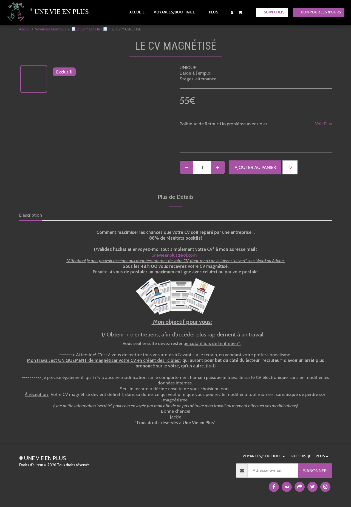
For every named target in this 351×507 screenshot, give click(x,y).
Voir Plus (323, 123)
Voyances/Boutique (51, 29)
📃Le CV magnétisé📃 (89, 29)
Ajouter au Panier (255, 167)
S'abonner (315, 470)
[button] (240, 12)
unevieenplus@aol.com (176, 255)
